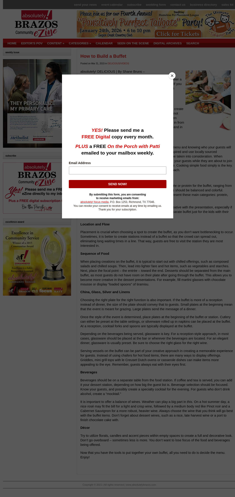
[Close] (172, 75)
